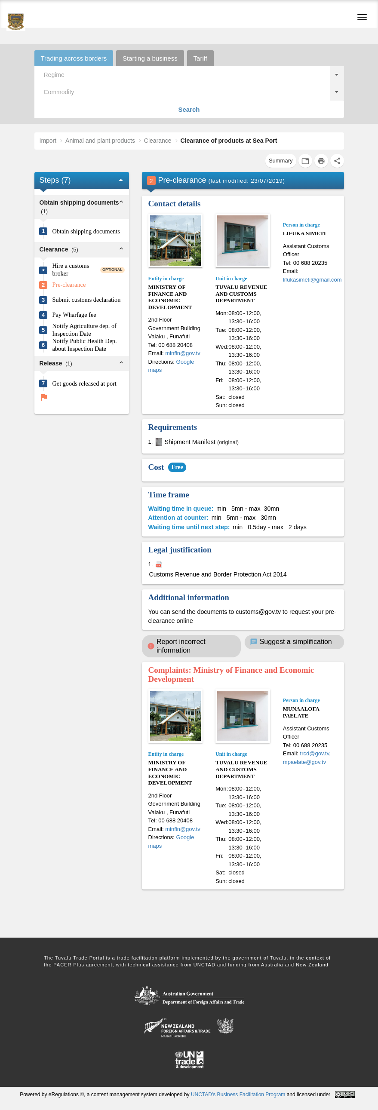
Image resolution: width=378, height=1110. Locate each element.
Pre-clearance (69, 284)
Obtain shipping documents (86, 231)
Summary (281, 160)
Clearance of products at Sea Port (229, 140)
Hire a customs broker (70, 269)
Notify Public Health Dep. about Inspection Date (84, 345)
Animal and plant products (100, 140)
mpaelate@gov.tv (304, 762)
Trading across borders (74, 58)
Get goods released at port (84, 383)
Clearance (158, 140)
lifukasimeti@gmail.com (312, 279)
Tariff (200, 58)
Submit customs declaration (86, 299)
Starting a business (150, 58)
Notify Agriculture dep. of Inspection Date (84, 329)
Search (189, 109)
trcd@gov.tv (314, 753)
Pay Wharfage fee (74, 314)
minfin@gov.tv (182, 353)
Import (48, 140)
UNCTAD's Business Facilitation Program (238, 1095)
